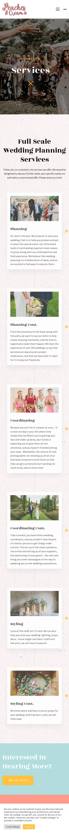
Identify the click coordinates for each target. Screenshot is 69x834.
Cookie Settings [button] (12, 826)
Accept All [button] (29, 826)
